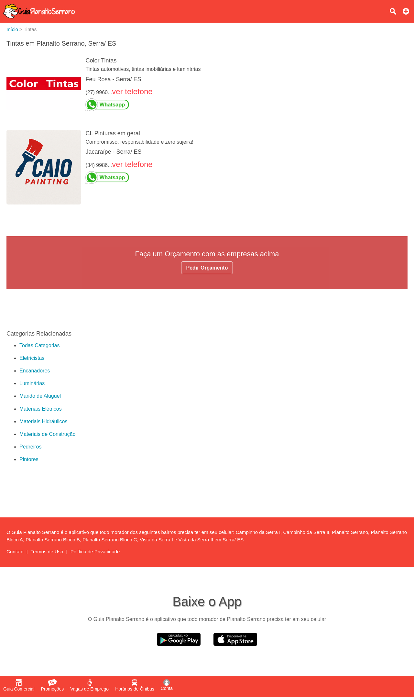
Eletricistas (31, 358)
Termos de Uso (47, 551)
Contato (15, 551)
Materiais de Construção (47, 434)
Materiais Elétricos (40, 409)
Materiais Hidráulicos (43, 421)
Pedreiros (30, 446)
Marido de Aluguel (40, 396)
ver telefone (132, 91)
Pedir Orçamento (207, 268)
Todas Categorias (39, 345)
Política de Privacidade (95, 551)
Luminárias (32, 383)
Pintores (28, 459)
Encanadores (34, 370)
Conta (167, 685)
